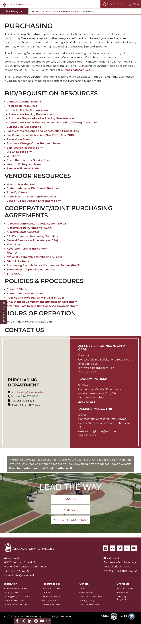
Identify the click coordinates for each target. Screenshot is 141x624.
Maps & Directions (14, 600)
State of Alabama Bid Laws (25, 293)
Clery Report (86, 592)
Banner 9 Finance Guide (23, 168)
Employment (11, 592)
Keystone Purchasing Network (27, 248)
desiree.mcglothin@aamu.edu (98, 431)
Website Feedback (89, 604)
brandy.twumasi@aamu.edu (97, 397)
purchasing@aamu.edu (76, 69)
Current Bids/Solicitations (24, 126)
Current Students (51, 596)
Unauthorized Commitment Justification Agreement (42, 301)
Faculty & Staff (49, 600)
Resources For (51, 583)
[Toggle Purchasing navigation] (14, 11)
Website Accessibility (90, 596)
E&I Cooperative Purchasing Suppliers (32, 236)
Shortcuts (123, 583)
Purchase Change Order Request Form (33, 143)
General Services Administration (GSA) (32, 240)
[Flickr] (112, 548)
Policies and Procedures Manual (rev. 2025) (36, 297)
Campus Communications (24, 101)
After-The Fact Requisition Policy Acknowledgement (42, 305)
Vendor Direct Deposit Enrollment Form (34, 200)
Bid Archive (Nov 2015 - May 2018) (52, 135)
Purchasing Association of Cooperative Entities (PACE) (44, 265)
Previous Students (52, 604)
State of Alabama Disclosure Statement (34, 188)
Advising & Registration (123, 598)
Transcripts (122, 592)
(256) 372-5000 (19, 570)
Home (35, 11)
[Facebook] (105, 548)
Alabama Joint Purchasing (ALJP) (29, 227)
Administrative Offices (66, 11)
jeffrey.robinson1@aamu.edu (97, 367)
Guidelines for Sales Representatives (32, 196)
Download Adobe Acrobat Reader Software (40, 468)
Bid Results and (17, 135)
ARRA (109, 616)
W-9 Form (13, 155)
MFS (128, 616)
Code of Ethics (17, 289)
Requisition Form (18, 139)
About (46, 11)
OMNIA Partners (18, 261)
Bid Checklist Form (19, 151)
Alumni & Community (53, 588)
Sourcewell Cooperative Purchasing (31, 269)
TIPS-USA (13, 273)
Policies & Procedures (16, 604)
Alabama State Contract (23, 231)
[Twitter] (120, 548)
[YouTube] (134, 548)
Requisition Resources (22, 105)
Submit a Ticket (125, 588)
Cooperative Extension (16, 588)
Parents (46, 592)
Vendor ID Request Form (24, 164)
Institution (10, 583)
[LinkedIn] (127, 548)
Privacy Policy (86, 600)
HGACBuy (13, 244)
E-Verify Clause (17, 192)
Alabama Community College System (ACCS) (37, 223)
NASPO (12, 252)
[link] (17, 621)
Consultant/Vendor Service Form (29, 160)
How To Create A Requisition (28, 110)
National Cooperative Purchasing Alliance (35, 256)
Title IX (83, 588)
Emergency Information (17, 596)
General (84, 583)
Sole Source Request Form (25, 147)
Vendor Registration (20, 184)
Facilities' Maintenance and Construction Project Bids (43, 130)
